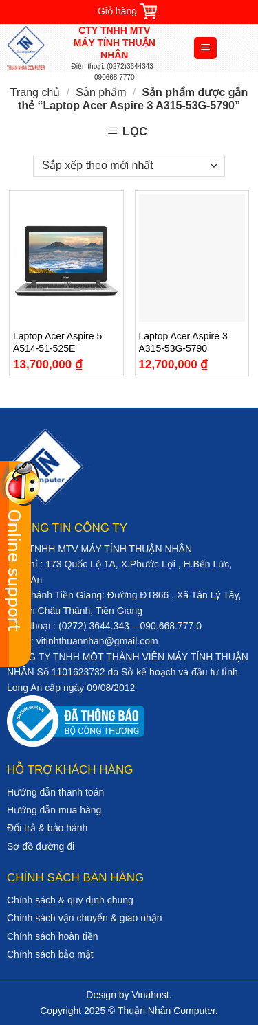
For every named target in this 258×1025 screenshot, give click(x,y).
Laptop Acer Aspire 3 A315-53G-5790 (183, 342)
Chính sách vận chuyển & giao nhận (84, 917)
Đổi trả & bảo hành (47, 827)
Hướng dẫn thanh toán (55, 792)
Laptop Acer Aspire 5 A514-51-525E (57, 342)
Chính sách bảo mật (50, 954)
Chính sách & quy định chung (70, 899)
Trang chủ (35, 92)
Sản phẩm (101, 92)
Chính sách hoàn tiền (52, 936)
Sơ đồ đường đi (40, 846)
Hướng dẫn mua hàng (54, 809)
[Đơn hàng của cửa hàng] (128, 166)
